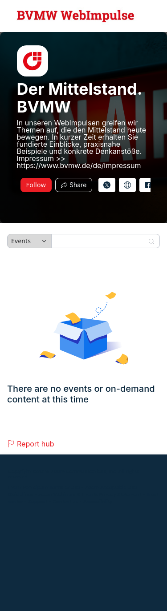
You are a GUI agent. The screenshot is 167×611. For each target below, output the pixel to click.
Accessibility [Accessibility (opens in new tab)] (97, 501)
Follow (36, 185)
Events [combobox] (21, 241)
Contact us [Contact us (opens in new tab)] (65, 501)
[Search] (99, 241)
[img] (32, 60)
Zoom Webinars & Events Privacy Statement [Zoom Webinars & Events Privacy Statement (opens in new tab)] (89, 494)
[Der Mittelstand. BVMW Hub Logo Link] (76, 16)
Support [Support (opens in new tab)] (37, 501)
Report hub (30, 443)
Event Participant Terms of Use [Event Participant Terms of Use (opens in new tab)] (44, 487)
